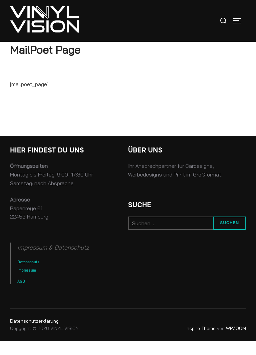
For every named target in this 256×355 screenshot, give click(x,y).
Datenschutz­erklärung (34, 335)
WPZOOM (236, 343)
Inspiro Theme (201, 343)
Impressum (26, 284)
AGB (21, 295)
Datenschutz (28, 276)
